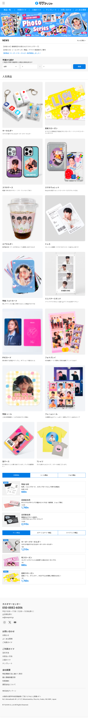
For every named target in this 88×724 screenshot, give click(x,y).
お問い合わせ (66, 10)
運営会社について (9, 684)
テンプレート (51, 10)
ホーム (55, 720)
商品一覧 (7, 10)
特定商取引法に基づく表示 (12, 674)
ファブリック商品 (72, 532)
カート (77, 720)
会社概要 (6, 670)
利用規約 (5, 681)
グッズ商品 (16, 532)
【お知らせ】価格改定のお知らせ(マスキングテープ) (20, 46)
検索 (79, 67)
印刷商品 (16, 475)
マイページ (33, 720)
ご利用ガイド (7, 642)
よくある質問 (80, 10)
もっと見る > (81, 40)
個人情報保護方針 (9, 677)
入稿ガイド (36, 10)
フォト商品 (71, 475)
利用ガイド (22, 10)
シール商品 (44, 475)
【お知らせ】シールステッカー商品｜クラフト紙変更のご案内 (24, 50)
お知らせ (5, 635)
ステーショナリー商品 (44, 532)
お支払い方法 (7, 656)
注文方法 (5, 653)
